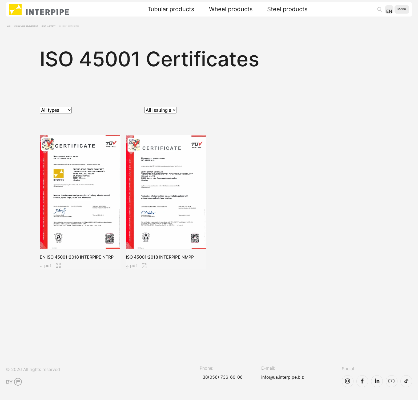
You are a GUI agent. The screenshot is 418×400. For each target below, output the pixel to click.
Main (11, 28)
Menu (397, 12)
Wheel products (226, 13)
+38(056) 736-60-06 (207, 381)
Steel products (283, 13)
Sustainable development (42, 28)
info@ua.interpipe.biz (269, 381)
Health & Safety (81, 28)
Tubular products (166, 13)
